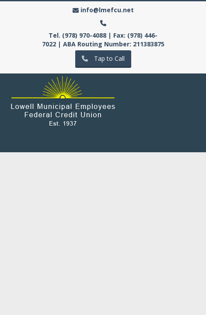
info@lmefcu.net (107, 10)
